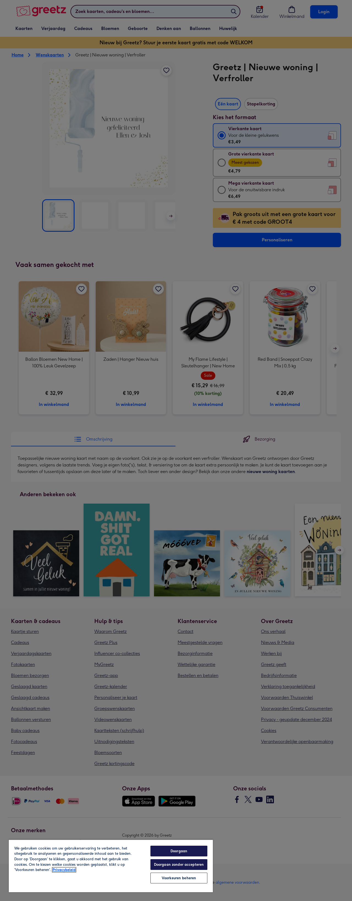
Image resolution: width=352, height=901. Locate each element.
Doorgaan (178, 851)
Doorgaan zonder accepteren (179, 864)
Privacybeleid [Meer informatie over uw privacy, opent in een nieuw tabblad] (64, 870)
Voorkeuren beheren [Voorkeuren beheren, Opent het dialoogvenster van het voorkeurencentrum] (179, 878)
